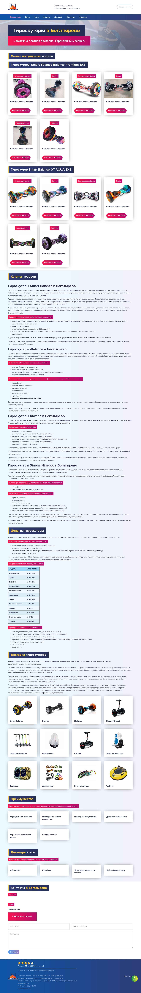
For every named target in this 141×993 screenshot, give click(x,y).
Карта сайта (128, 976)
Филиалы (83, 17)
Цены (27, 17)
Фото (36, 17)
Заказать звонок (125, 7)
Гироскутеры (15, 17)
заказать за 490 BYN (20, 215)
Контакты (71, 17)
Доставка (58, 17)
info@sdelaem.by (14, 909)
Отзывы (46, 17)
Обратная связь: (22, 916)
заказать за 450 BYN (20, 111)
